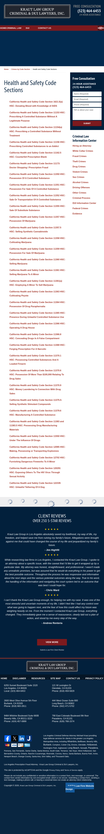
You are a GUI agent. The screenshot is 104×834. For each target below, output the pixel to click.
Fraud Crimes (79, 148)
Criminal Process (80, 178)
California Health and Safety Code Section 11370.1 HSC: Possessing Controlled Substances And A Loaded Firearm (33, 383)
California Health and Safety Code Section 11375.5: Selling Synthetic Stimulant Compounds (33, 427)
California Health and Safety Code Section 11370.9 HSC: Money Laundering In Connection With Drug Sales (36, 412)
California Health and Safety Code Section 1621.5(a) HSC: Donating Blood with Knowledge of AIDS (37, 100)
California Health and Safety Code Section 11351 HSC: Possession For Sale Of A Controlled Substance (37, 191)
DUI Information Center (83, 181)
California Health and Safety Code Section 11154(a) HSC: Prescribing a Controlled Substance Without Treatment (33, 130)
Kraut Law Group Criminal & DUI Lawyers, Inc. (39, 824)
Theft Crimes (78, 152)
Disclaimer (22, 717)
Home (7, 22)
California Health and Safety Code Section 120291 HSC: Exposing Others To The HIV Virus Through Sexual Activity (36, 512)
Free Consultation (83, 73)
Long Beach (73, 787)
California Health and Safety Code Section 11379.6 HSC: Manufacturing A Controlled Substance (33, 442)
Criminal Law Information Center (84, 133)
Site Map (56, 717)
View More (52, 682)
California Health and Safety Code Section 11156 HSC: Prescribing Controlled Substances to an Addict (37, 144)
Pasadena (91, 787)
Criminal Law (26, 22)
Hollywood (90, 784)
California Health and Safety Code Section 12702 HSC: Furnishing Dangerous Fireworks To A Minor (37, 497)
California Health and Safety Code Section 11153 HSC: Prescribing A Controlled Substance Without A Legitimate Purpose (37, 115)
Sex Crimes (78, 163)
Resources (40, 717)
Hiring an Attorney (81, 141)
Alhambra (71, 781)
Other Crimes (79, 174)
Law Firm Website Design (85, 824)
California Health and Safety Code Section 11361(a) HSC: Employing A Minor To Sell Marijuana (33, 296)
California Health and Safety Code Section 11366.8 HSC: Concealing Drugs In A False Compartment (33, 357)
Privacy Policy (92, 717)
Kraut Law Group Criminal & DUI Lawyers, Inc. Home (30, 10)
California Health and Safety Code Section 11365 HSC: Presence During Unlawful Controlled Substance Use (37, 332)
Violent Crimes (79, 159)
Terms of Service (72, 809)
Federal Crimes (79, 185)
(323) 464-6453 (89, 10)
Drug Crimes (78, 155)
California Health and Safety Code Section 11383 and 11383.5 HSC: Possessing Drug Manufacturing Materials (37, 457)
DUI (44, 22)
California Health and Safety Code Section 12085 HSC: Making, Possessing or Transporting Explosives (37, 482)
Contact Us (61, 22)
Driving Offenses (80, 170)
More (98, 22)
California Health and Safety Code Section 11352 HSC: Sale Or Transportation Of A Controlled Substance (37, 206)
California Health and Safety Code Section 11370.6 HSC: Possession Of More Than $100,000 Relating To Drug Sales (33, 398)
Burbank (46, 784)
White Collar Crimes (82, 144)
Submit (87, 118)
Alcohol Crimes (80, 166)
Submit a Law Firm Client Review (52, 690)
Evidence (77, 189)
